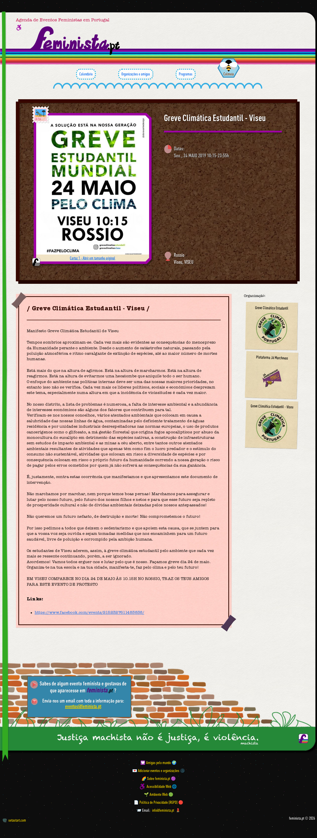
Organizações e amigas (136, 74)
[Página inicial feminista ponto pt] (75, 40)
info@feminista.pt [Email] (163, 810)
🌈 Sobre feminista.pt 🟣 (158, 778)
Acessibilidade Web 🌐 (162, 786)
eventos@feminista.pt (83, 706)
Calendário (86, 74)
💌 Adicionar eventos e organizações (155, 770)
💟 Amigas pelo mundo (155, 762)
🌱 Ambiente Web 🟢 (158, 794)
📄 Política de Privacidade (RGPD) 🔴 (158, 802)
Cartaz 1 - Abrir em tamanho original (92, 258)
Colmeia (228, 74)
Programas (185, 74)
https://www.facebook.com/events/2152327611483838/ (89, 613)
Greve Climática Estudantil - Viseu (215, 118)
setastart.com (14, 820)
